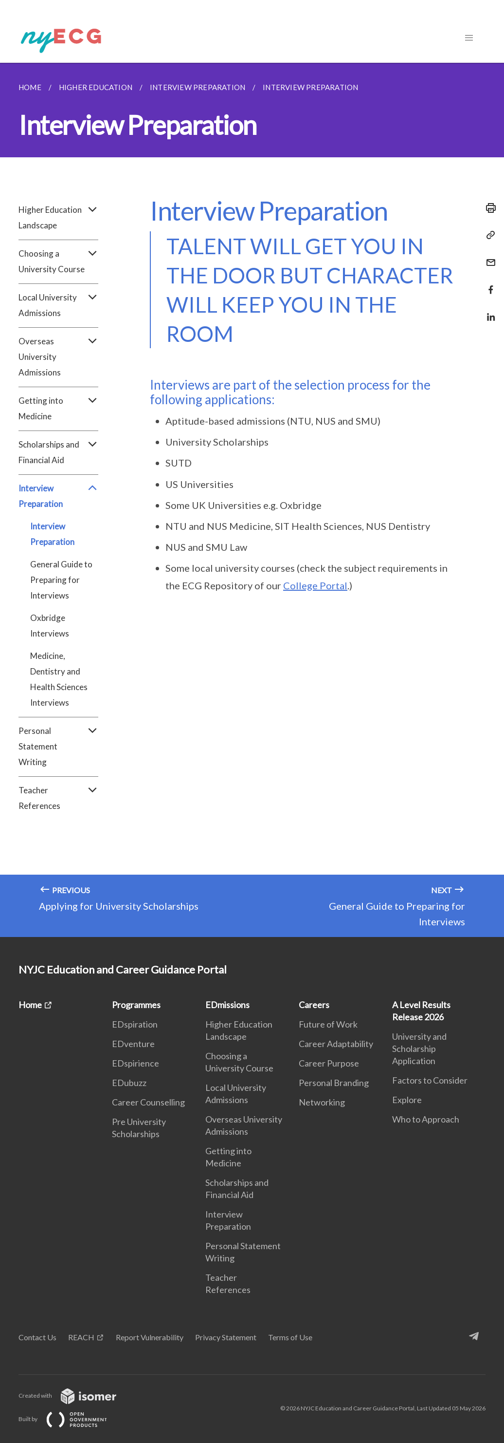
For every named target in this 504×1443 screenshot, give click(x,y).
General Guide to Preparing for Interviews (61, 579)
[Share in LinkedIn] (488, 311)
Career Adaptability (336, 1043)
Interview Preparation (58, 496)
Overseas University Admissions (58, 357)
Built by (70, 1419)
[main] (252, 500)
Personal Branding (334, 1082)
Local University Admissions (58, 305)
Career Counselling (148, 1102)
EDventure (133, 1043)
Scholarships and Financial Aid (58, 452)
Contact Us (37, 1337)
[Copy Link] (488, 235)
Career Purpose (329, 1063)
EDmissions (227, 1004)
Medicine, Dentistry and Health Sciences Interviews (59, 679)
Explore (407, 1099)
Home (30, 1004)
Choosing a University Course (58, 261)
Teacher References (58, 798)
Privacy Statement (225, 1337)
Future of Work (328, 1024)
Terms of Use (290, 1337)
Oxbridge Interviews (49, 625)
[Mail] (488, 256)
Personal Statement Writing (58, 746)
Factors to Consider (430, 1080)
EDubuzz (129, 1082)
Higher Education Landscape (58, 217)
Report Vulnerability (149, 1337)
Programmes (136, 1004)
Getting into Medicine (58, 408)
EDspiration (135, 1024)
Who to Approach (425, 1119)
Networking (322, 1102)
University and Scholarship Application (419, 1048)
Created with (75, 1395)
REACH (81, 1337)
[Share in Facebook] (488, 283)
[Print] (488, 208)
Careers (314, 1004)
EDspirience (135, 1063)
